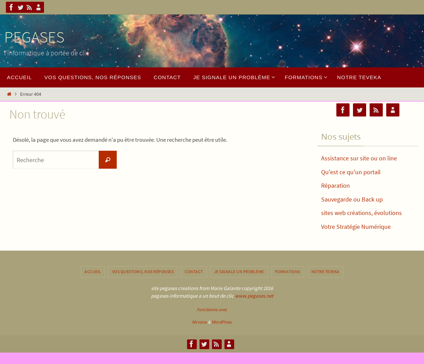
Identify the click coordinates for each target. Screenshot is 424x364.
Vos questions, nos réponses (143, 271)
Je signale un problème (239, 271)
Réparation (335, 185)
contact (194, 271)
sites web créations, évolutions (361, 213)
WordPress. (222, 322)
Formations (287, 271)
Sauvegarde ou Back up (352, 199)
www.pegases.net (254, 295)
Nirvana (199, 322)
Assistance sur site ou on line (359, 158)
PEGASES (34, 37)
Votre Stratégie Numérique (356, 227)
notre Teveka (325, 271)
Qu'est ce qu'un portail (351, 172)
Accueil (93, 271)
